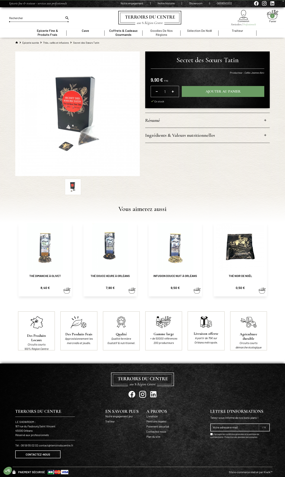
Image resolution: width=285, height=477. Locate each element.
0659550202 (224, 3)
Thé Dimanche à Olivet (45, 276)
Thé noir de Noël (240, 276)
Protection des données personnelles (240, 437)
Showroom (196, 3)
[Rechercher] (39, 18)
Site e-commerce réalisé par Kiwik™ (250, 472)
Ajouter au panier (223, 91)
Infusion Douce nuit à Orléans (175, 276)
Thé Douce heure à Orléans (110, 276)
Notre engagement (132, 3)
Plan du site (153, 436)
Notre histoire (166, 3)
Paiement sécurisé (157, 426)
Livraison (152, 416)
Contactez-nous (38, 454)
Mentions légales (156, 421)
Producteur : (247, 72)
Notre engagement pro (119, 416)
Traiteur (110, 421)
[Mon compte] (243, 15)
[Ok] (67, 18)
